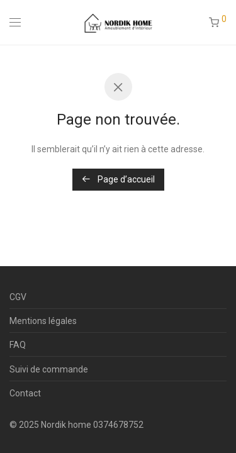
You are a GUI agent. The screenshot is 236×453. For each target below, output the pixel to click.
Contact (25, 393)
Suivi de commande (48, 369)
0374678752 (118, 425)
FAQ (17, 345)
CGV (17, 297)
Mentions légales (43, 321)
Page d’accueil (118, 179)
